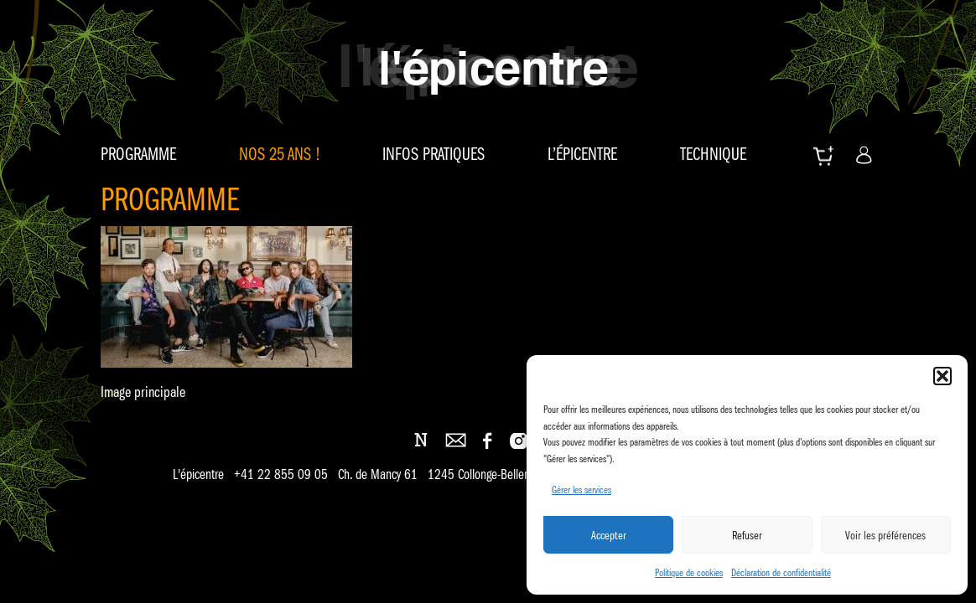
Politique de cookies (689, 572)
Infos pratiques (433, 154)
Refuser (747, 535)
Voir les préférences (885, 535)
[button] (942, 376)
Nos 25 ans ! (279, 154)
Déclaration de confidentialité (781, 572)
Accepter (608, 535)
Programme (138, 154)
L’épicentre (582, 154)
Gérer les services (581, 489)
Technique (713, 154)
